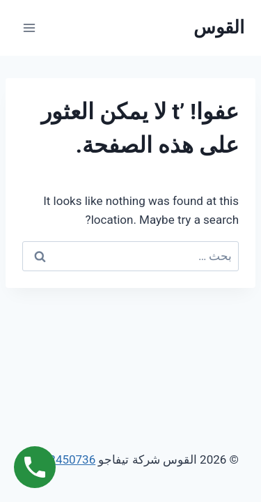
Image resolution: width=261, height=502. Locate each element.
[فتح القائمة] (29, 27)
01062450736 (58, 459)
